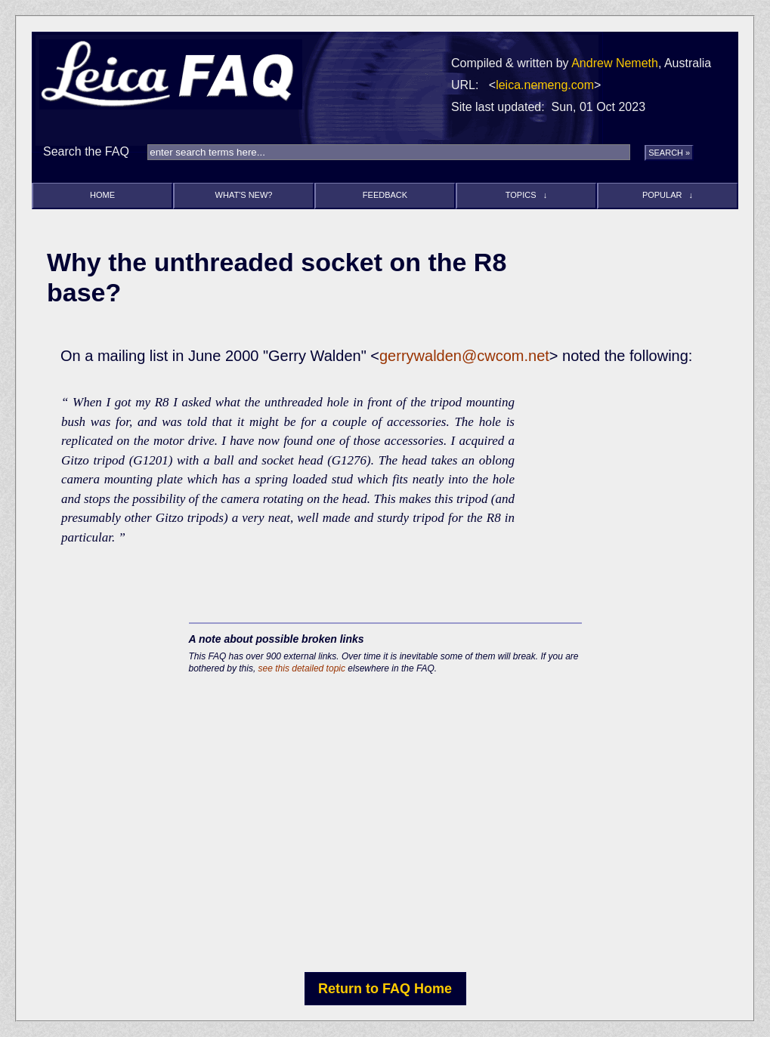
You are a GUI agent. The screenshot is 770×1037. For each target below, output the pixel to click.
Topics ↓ (526, 194)
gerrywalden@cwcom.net (464, 355)
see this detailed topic (301, 668)
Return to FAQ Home (385, 988)
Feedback (385, 194)
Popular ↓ (667, 194)
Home (102, 194)
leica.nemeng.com (545, 85)
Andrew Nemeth (614, 63)
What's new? (244, 194)
